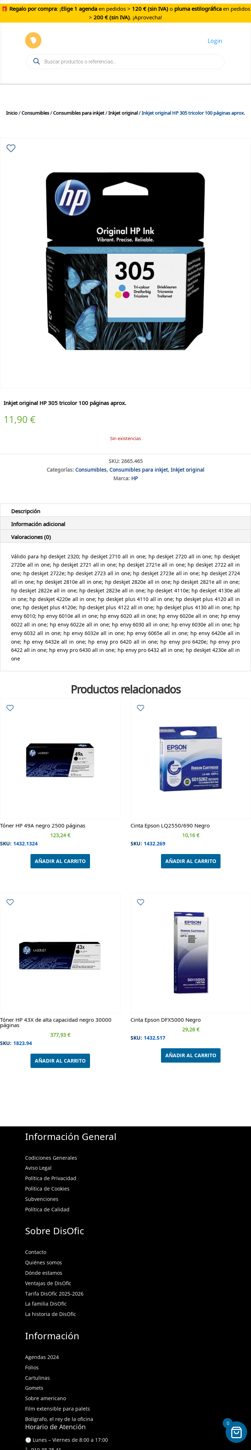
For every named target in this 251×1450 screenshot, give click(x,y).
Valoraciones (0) (31, 535)
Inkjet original (123, 112)
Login (215, 41)
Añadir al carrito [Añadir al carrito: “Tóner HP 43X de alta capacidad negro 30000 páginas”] (60, 1060)
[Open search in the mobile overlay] (125, 61)
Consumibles (35, 112)
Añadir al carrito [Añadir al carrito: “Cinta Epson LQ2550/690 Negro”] (190, 861)
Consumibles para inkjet (78, 112)
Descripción (25, 510)
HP (134, 477)
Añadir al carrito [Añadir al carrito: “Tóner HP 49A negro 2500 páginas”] (60, 861)
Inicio (12, 112)
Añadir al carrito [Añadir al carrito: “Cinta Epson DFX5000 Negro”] (190, 1055)
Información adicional (38, 523)
